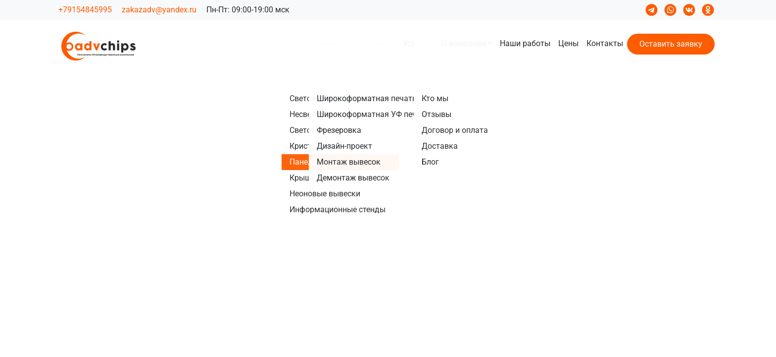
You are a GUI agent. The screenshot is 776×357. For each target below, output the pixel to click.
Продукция (368, 43)
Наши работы (525, 43)
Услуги (415, 43)
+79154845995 (85, 9)
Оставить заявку (670, 44)
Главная (325, 43)
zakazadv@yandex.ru (159, 9)
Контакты (604, 43)
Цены (568, 43)
